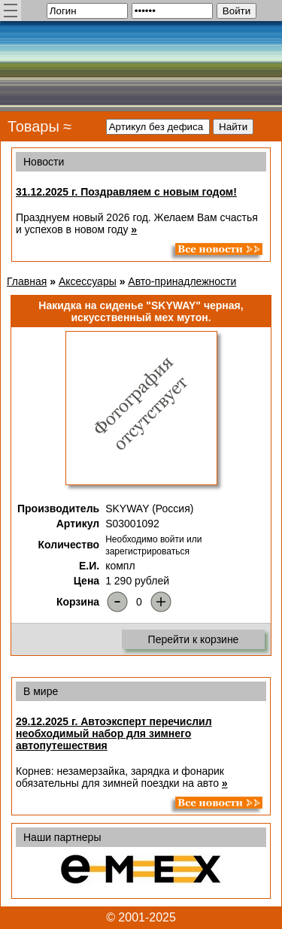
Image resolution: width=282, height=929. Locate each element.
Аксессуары (88, 281)
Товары (33, 126)
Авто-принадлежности (182, 281)
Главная (27, 281)
